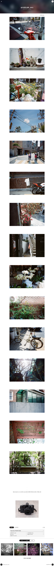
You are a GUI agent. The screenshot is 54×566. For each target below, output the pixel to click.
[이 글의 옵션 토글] (13, 527)
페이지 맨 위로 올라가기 (52, 564)
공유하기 (27, 540)
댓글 (21, 540)
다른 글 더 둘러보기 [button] (26, 558)
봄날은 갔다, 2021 (30, 534)
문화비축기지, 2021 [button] (7, 549)
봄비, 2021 (12, 534)
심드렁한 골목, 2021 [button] (20, 549)
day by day (13, 530)
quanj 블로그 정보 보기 (52, 1)
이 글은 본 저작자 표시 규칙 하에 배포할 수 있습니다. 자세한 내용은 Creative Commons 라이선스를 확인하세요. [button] (43, 527)
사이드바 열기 (1, 1)
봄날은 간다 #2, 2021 (13, 535)
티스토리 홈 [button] (1, 564)
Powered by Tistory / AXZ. (6, 564)
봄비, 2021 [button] (34, 549)
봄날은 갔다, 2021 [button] (47, 549)
